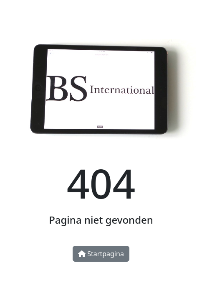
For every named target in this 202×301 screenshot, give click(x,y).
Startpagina (101, 253)
